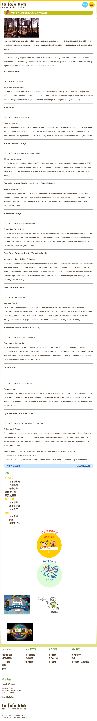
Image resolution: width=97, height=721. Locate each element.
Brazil (15, 455)
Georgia (55, 451)
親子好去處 (14, 506)
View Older (13, 466)
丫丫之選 (13, 509)
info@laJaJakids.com (11, 697)
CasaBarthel (58, 393)
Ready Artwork (22, 717)
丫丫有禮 (13, 516)
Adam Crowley (17, 81)
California (22, 455)
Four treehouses (10, 433)
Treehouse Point (43, 91)
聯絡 (73, 658)
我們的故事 (76, 655)
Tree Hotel (44, 127)
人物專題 (13, 485)
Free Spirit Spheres (12, 263)
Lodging (14, 451)
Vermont (47, 451)
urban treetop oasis (76, 347)
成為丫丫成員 (49, 537)
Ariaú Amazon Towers (19, 311)
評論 (11, 520)
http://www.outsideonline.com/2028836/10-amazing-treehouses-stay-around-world (53, 460)
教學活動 (13, 488)
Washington (31, 451)
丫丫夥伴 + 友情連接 (80, 662)
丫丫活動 (13, 502)
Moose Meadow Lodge (22, 163)
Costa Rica (64, 451)
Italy (29, 455)
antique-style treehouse (64, 193)
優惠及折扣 (14, 523)
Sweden (39, 451)
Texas (34, 455)
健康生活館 (10, 492)
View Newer (83, 466)
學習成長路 (10, 495)
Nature (22, 451)
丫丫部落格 (14, 481)
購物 (4, 669)
